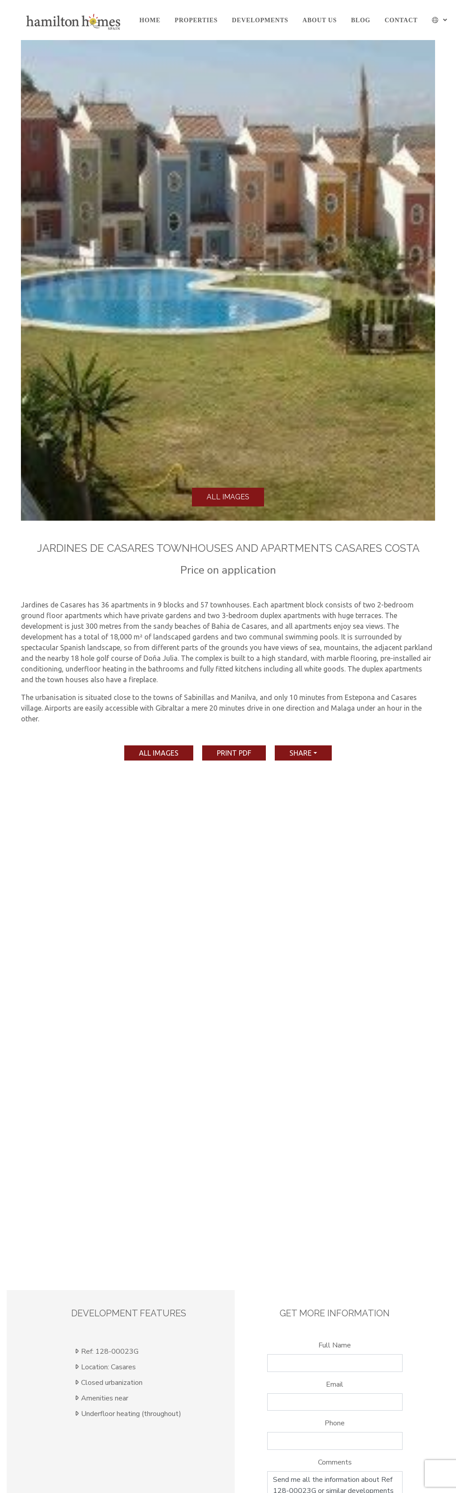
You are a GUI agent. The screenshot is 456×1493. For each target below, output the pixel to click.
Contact (401, 20)
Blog (360, 20)
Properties (196, 20)
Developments (260, 20)
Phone (335, 1423)
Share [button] (300, 753)
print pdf (234, 753)
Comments (335, 1462)
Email (334, 1384)
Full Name (334, 1345)
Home (149, 20)
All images (228, 497)
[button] (440, 20)
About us (319, 20)
